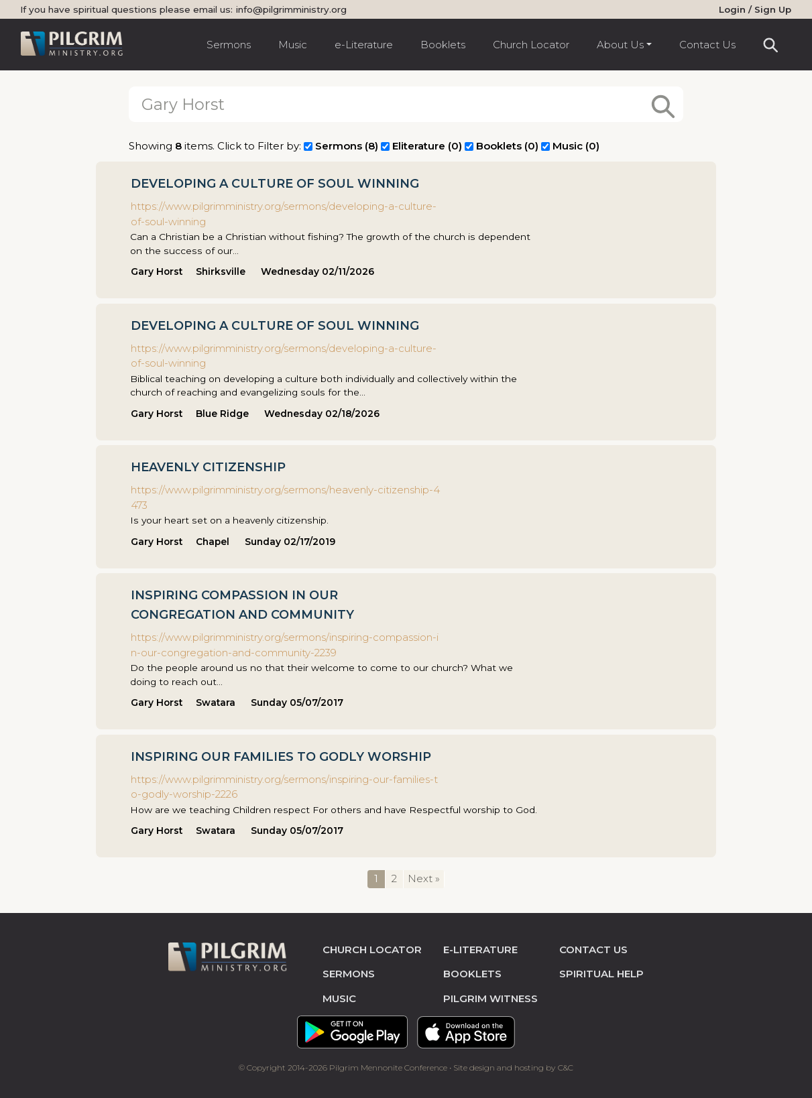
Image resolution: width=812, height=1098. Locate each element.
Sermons (229, 44)
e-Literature (364, 44)
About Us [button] (620, 44)
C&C (565, 1067)
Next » (424, 877)
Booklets (442, 44)
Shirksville (220, 270)
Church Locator (531, 44)
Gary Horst (156, 270)
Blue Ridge (222, 413)
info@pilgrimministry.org (291, 9)
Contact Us (707, 44)
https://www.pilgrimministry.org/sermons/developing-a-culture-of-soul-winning (284, 213)
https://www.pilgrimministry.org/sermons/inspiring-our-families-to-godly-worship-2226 (284, 786)
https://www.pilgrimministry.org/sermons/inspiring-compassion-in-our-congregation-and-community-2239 (285, 644)
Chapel (212, 541)
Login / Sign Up (755, 9)
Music (292, 44)
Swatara (215, 701)
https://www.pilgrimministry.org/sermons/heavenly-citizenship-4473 (285, 497)
